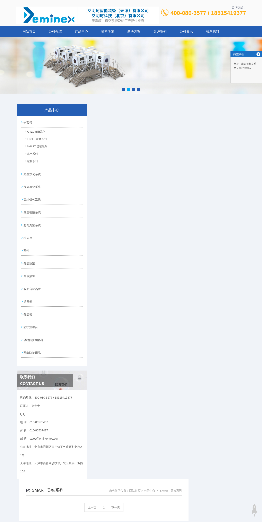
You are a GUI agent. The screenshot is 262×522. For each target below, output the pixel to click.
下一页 (173, 132)
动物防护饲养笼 (33, 324)
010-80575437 (102, 486)
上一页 (149, 132)
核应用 (27, 231)
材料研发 (107, 31)
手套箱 (27, 122)
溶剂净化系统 (32, 172)
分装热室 (29, 254)
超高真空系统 (32, 219)
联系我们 (212, 31)
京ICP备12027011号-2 (161, 493)
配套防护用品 (32, 336)
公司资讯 (186, 31)
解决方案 (133, 31)
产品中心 (81, 31)
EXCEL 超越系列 (34, 140)
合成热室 (29, 266)
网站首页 (29, 31)
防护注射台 (30, 312)
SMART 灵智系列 (34, 147)
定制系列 (30, 162)
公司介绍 (55, 31)
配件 (26, 242)
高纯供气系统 (32, 196)
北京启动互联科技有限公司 (136, 506)
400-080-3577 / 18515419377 (208, 13)
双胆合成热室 (32, 277)
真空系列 (30, 154)
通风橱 (27, 289)
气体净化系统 (32, 184)
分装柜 (27, 301)
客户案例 (160, 31)
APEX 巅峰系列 (33, 132)
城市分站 (19, 517)
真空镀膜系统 (32, 207)
